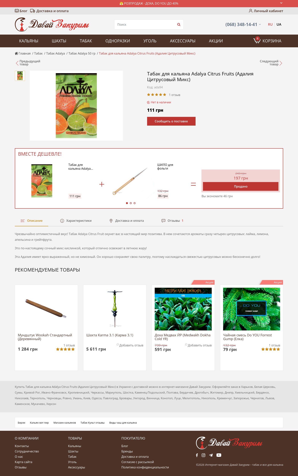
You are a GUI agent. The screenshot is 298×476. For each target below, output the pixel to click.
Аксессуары (182, 41)
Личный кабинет (268, 11)
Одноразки (117, 41)
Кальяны (28, 41)
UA (279, 24)
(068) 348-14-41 (241, 24)
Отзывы (20, 467)
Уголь (149, 41)
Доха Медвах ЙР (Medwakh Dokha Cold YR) (183, 337)
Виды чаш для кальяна (123, 422)
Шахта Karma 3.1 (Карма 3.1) (109, 335)
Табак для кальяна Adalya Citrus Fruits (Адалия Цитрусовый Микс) (79, 166)
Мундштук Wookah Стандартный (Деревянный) (45, 337)
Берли (21, 422)
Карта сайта (23, 461)
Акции (216, 41)
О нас (19, 456)
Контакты (22, 445)
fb (197, 455)
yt (218, 455)
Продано (240, 186)
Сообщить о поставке (171, 121)
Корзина (268, 40)
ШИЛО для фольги (165, 166)
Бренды (127, 451)
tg (211, 455)
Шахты (59, 41)
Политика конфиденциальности (145, 467)
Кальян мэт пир (39, 422)
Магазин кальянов (64, 422)
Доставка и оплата (52, 11)
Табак (86, 41)
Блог (23, 11)
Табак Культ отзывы (93, 422)
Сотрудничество (27, 451)
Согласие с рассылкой (137, 461)
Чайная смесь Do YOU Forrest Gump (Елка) (247, 337)
